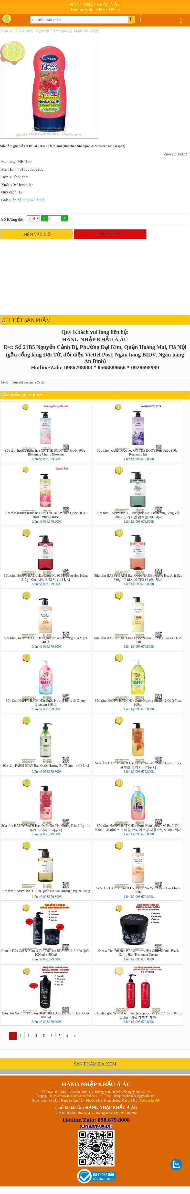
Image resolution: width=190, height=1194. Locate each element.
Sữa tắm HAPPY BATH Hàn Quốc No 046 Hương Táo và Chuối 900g (138, 640)
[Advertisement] (94, 276)
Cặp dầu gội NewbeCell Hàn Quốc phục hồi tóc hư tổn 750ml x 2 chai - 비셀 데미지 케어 (138, 1015)
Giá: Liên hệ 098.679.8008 (22, 200)
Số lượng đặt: (12, 219)
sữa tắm (40, 382)
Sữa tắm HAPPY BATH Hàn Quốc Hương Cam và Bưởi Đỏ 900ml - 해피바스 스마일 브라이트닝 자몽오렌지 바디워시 (138, 828)
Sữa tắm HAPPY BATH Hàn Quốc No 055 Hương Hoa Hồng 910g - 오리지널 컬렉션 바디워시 (46, 578)
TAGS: (5, 382)
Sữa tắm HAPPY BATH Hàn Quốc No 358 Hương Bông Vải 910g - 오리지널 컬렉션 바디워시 (138, 515)
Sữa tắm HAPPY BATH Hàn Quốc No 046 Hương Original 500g (46, 891)
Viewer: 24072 (175, 154)
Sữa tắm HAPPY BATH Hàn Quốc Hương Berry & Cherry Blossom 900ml (46, 702)
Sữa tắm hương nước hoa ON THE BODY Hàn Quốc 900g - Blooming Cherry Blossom (45, 452)
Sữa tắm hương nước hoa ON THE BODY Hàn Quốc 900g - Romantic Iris (138, 452)
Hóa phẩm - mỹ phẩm (34, 31)
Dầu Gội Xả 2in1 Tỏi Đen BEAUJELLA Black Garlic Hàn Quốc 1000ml (46, 1015)
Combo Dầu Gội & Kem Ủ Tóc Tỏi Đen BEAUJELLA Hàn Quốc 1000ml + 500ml (45, 953)
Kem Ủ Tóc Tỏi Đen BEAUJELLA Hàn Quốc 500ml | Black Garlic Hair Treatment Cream (138, 953)
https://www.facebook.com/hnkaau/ (73, 1096)
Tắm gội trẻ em (22, 382)
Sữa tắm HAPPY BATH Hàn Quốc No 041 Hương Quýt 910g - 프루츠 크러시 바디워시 (138, 765)
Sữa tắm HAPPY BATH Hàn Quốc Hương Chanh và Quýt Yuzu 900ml (138, 702)
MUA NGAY (110, 234)
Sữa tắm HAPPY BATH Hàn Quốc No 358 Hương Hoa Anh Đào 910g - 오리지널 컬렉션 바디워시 (138, 578)
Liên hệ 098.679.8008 (46, 459)
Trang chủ (7, 31)
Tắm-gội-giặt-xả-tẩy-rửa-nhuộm (76, 31)
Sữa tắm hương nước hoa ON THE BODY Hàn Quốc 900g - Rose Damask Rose (45, 515)
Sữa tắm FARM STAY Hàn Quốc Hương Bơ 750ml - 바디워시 (45, 765)
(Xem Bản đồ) (150, 1100)
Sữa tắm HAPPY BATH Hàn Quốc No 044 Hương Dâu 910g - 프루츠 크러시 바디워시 (45, 828)
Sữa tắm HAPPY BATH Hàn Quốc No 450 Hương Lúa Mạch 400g (46, 640)
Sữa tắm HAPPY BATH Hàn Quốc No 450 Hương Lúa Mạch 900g (138, 890)
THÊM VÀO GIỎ (36, 234)
